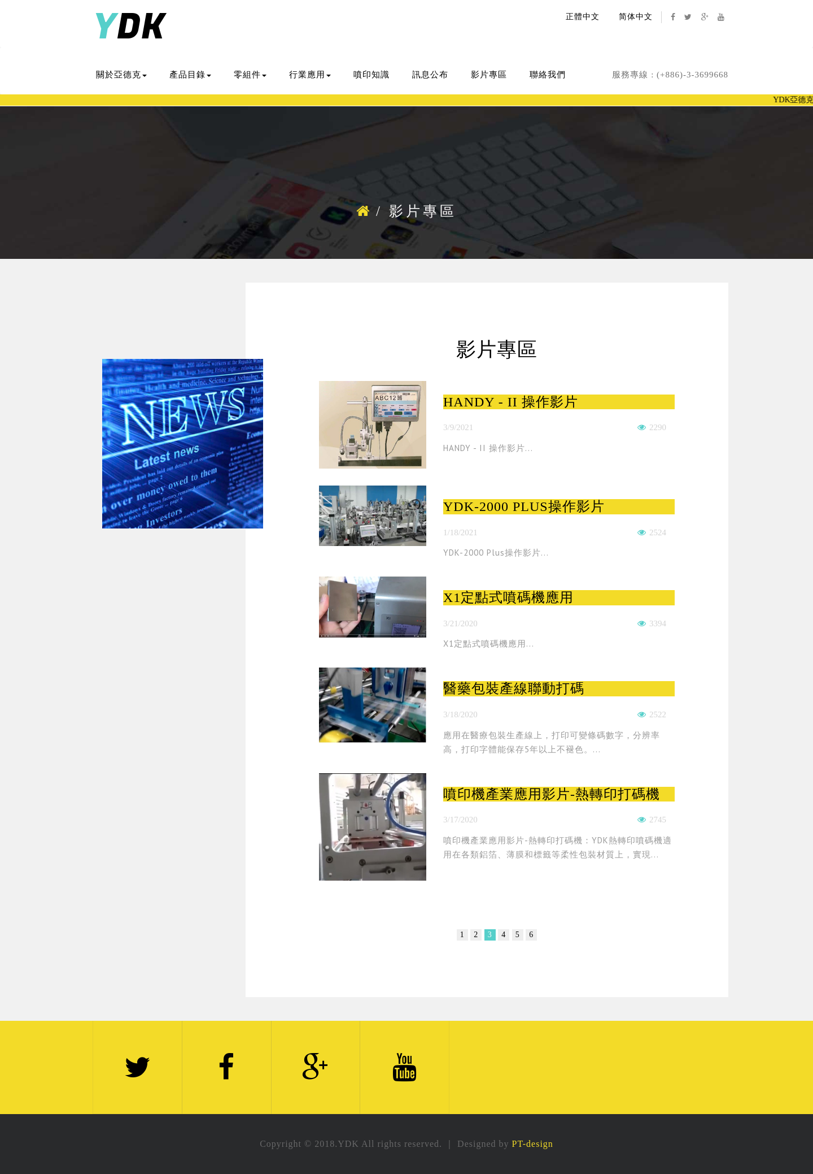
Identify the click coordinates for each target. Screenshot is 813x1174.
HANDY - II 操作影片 (510, 402)
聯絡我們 (548, 74)
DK (129, 27)
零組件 (250, 74)
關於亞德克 (121, 74)
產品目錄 (190, 74)
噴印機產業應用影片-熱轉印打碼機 (551, 794)
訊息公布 (430, 74)
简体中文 (636, 16)
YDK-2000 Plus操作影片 (524, 506)
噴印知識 (371, 74)
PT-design (532, 1144)
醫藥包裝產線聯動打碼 (513, 688)
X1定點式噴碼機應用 (508, 597)
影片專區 (489, 74)
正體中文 (583, 16)
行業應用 (310, 74)
